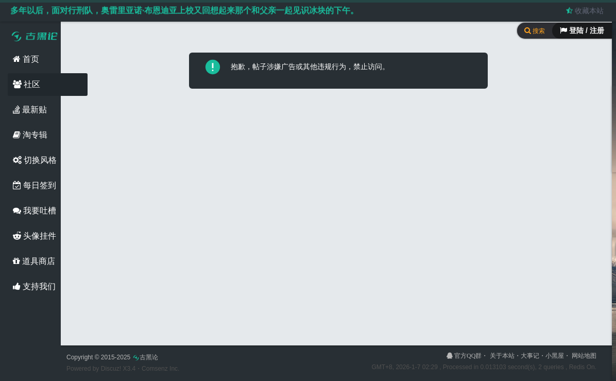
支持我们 (34, 286)
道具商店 (34, 261)
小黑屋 (554, 355)
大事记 (530, 355)
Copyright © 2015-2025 (112, 357)
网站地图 (584, 355)
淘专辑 (30, 134)
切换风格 (35, 160)
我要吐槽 (34, 210)
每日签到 (34, 185)
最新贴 (30, 109)
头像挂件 (34, 235)
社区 (26, 84)
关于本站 (502, 355)
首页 (26, 59)
